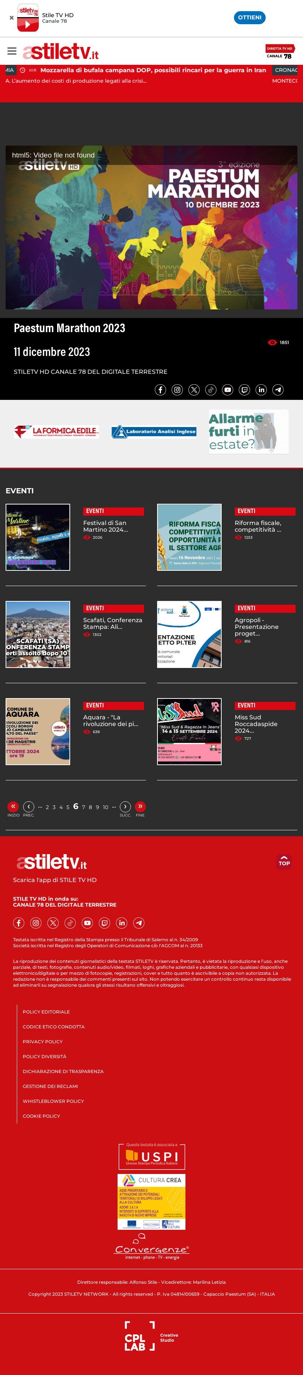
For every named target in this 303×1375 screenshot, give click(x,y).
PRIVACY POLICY (43, 1041)
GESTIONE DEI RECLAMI (50, 1086)
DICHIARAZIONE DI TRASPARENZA (63, 1071)
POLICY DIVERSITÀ (44, 1056)
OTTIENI (250, 17)
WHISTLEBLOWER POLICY (53, 1101)
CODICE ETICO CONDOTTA (54, 1026)
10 (105, 807)
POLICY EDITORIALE (46, 1012)
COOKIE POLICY (41, 1116)
